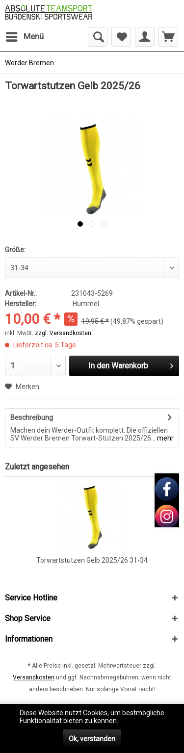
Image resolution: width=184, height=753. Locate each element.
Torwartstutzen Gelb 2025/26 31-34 (92, 560)
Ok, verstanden (92, 739)
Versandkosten (33, 677)
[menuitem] (24, 37)
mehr (165, 438)
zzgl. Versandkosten (63, 333)
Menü (25, 35)
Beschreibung (31, 417)
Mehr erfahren (142, 721)
